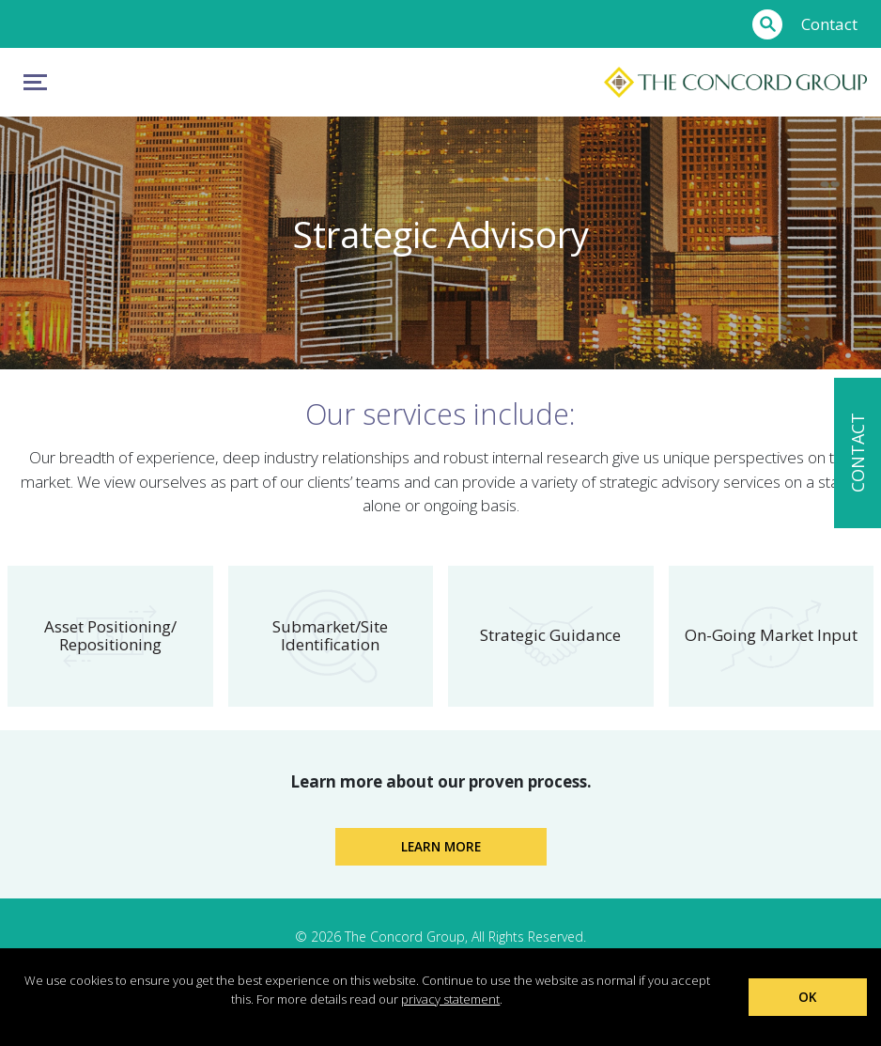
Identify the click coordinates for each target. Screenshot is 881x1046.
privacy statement (450, 999)
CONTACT (857, 452)
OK (807, 997)
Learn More (441, 846)
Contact (829, 24)
